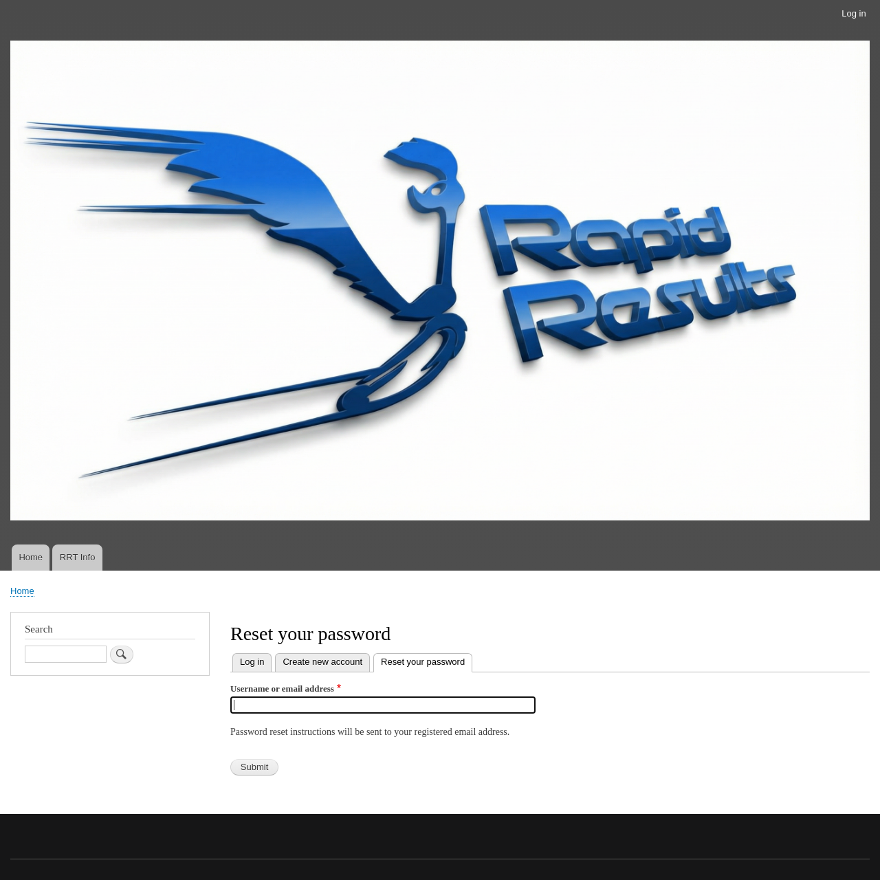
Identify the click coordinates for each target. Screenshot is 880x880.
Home (31, 557)
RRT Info (78, 557)
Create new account (322, 662)
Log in (854, 13)
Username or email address (282, 688)
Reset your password (426, 660)
